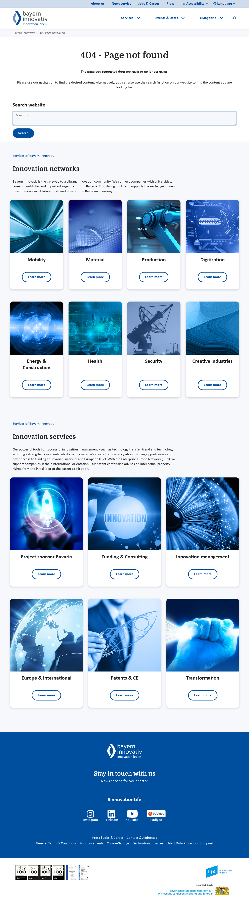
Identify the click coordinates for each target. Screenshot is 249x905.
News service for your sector (124, 781)
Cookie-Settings (118, 843)
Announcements (92, 843)
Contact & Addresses (142, 838)
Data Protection (188, 843)
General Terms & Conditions (56, 843)
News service (121, 4)
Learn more (36, 277)
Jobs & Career (148, 4)
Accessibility (193, 4)
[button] (148, 18)
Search (23, 133)
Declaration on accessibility (153, 843)
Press (170, 4)
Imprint (207, 843)
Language (222, 4)
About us (98, 4)
